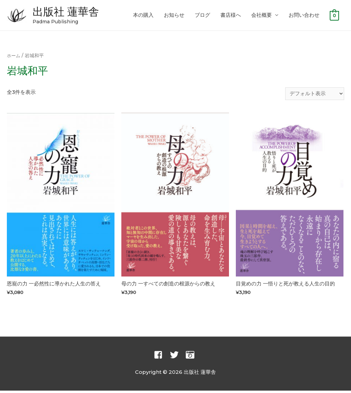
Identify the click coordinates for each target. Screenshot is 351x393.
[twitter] (177, 357)
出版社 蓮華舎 (70, 12)
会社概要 (261, 16)
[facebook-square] (161, 357)
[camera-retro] (191, 357)
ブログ (202, 16)
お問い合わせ (304, 16)
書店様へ (230, 16)
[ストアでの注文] (314, 95)
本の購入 (143, 16)
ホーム (14, 57)
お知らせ (174, 16)
